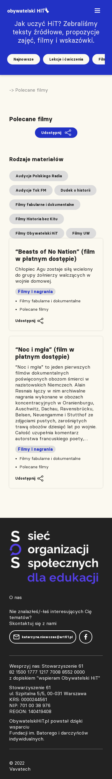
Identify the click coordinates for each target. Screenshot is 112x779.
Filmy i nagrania (35, 291)
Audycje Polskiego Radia (39, 176)
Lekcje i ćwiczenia (66, 59)
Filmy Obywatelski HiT (37, 233)
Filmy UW (81, 233)
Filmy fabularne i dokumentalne (50, 301)
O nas (15, 597)
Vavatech (19, 769)
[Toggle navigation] (98, 12)
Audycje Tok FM (31, 190)
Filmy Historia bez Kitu (37, 219)
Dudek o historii (75, 190)
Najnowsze (23, 59)
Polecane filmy (34, 309)
